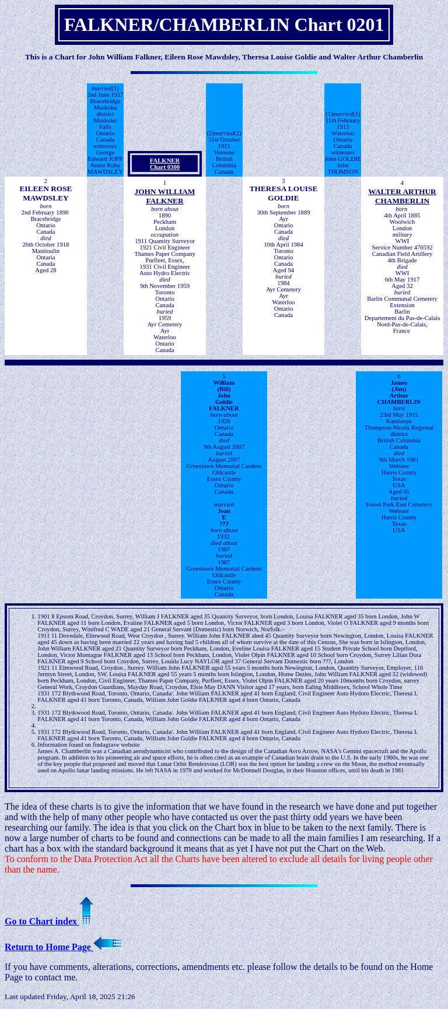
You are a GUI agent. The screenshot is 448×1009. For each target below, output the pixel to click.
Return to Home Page (63, 947)
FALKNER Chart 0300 (165, 163)
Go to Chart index (49, 921)
